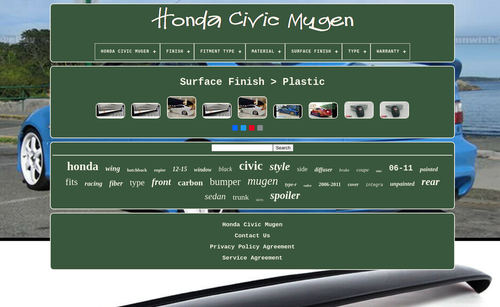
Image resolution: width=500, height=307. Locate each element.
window (203, 170)
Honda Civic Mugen (252, 224)
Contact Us (252, 236)
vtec (379, 171)
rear (431, 181)
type (137, 182)
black (225, 169)
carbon (190, 182)
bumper (225, 181)
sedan (215, 196)
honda (83, 166)
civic (250, 166)
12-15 (180, 169)
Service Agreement (252, 258)
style (279, 166)
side (302, 169)
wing (113, 168)
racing (93, 183)
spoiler (285, 195)
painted (429, 169)
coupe (363, 170)
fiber (116, 183)
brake (344, 170)
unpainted (402, 184)
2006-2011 (329, 184)
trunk (241, 197)
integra (374, 185)
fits (71, 181)
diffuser (323, 170)
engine (159, 170)
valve (307, 185)
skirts (260, 200)
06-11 (401, 168)
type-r (291, 184)
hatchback (137, 170)
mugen (263, 181)
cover (353, 184)
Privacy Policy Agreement (252, 247)
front (161, 182)
